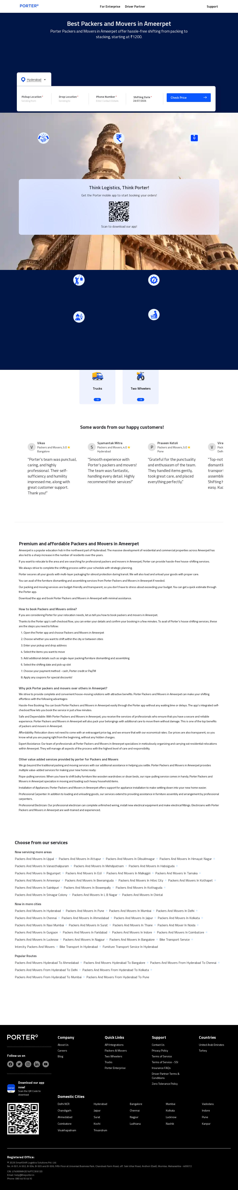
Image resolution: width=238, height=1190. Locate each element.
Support (212, 6)
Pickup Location (31, 97)
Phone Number (105, 97)
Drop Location (68, 97)
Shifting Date (141, 97)
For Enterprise (110, 6)
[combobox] (33, 101)
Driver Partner (135, 6)
